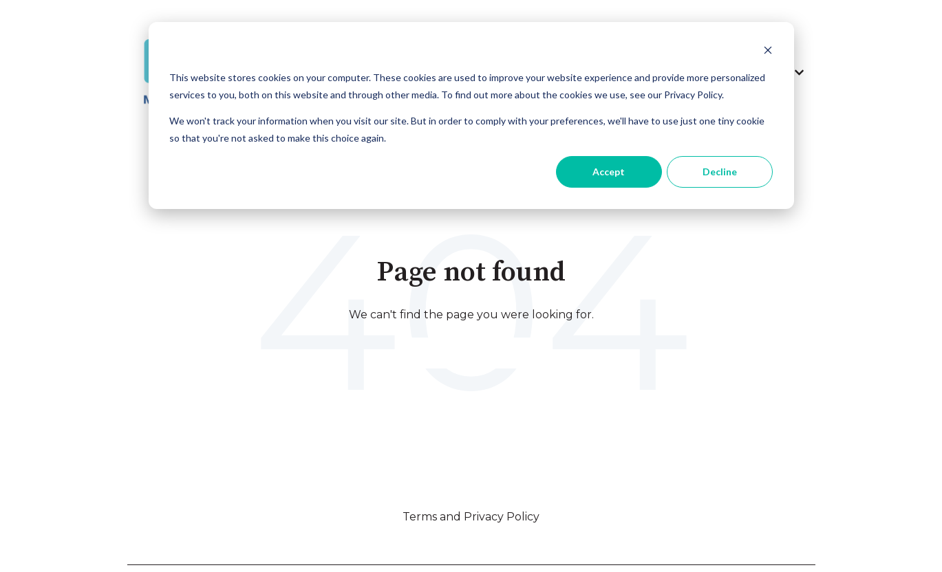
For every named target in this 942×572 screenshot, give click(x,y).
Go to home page (471, 352)
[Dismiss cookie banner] (768, 51)
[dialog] (471, 115)
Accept (608, 171)
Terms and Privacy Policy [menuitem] (471, 516)
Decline (720, 171)
